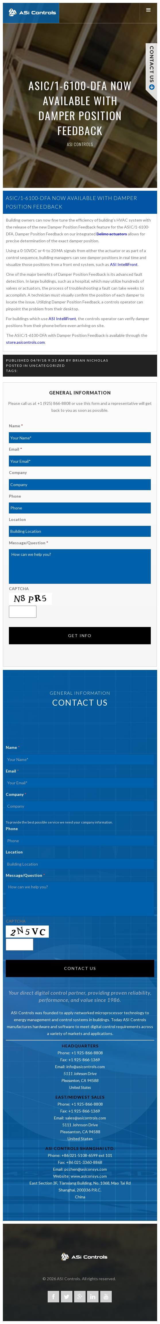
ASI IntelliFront (124, 264)
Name (16, 425)
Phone (15, 496)
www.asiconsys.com (89, 1176)
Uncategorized (47, 365)
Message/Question (28, 542)
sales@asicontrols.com (85, 1117)
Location (17, 519)
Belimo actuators (112, 233)
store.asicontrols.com (25, 342)
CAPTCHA (19, 588)
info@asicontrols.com (85, 1066)
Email (15, 449)
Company (18, 472)
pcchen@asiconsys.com (85, 1169)
